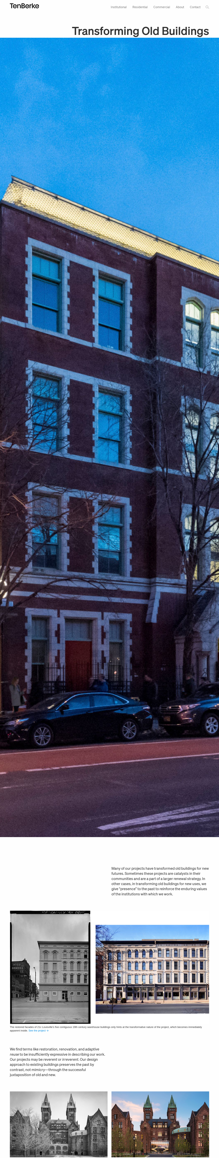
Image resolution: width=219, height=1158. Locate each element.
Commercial (161, 7)
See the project (38, 1030)
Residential (140, 7)
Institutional (119, 7)
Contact (195, 7)
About (180, 7)
